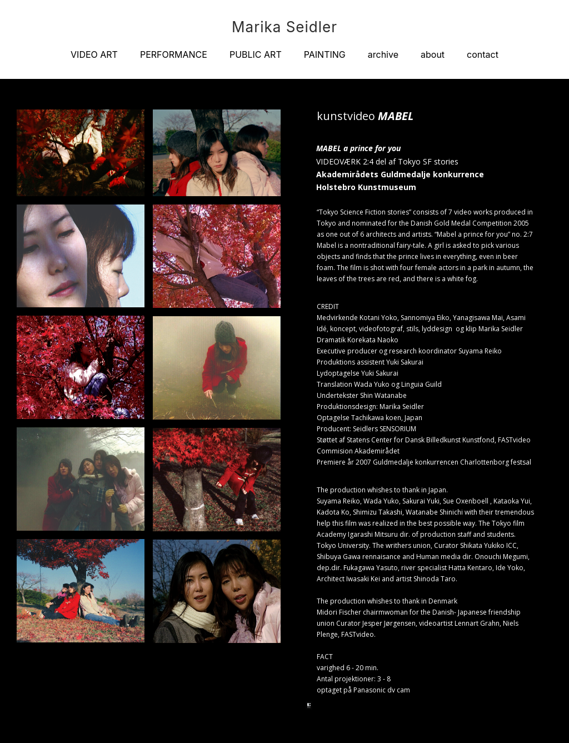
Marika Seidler (284, 27)
